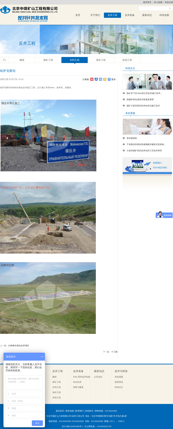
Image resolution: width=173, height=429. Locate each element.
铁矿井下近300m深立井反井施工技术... (144, 93)
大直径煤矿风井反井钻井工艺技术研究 (144, 150)
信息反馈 (169, 2)
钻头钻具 (77, 382)
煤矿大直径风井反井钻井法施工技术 (143, 105)
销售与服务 (78, 387)
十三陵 (114, 352)
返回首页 (147, 2)
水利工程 (74, 60)
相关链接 (70, 411)
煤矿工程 (48, 60)
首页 (77, 15)
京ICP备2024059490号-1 (72, 426)
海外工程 (101, 60)
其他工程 (127, 60)
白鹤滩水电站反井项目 (18, 345)
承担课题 (119, 377)
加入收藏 (158, 2)
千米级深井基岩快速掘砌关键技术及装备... (146, 144)
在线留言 (89, 411)
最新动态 (147, 15)
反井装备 (130, 15)
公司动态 (98, 377)
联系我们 (79, 411)
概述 (22, 60)
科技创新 (164, 15)
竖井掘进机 (132, 138)
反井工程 (112, 15)
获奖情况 (119, 382)
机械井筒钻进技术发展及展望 (140, 99)
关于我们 (95, 15)
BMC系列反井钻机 (81, 377)
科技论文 (119, 387)
